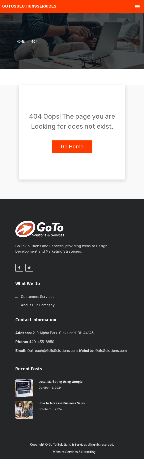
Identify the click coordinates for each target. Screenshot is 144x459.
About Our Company (38, 305)
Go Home (72, 147)
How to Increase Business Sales (62, 403)
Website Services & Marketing (74, 452)
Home (21, 42)
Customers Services (37, 297)
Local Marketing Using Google (60, 382)
